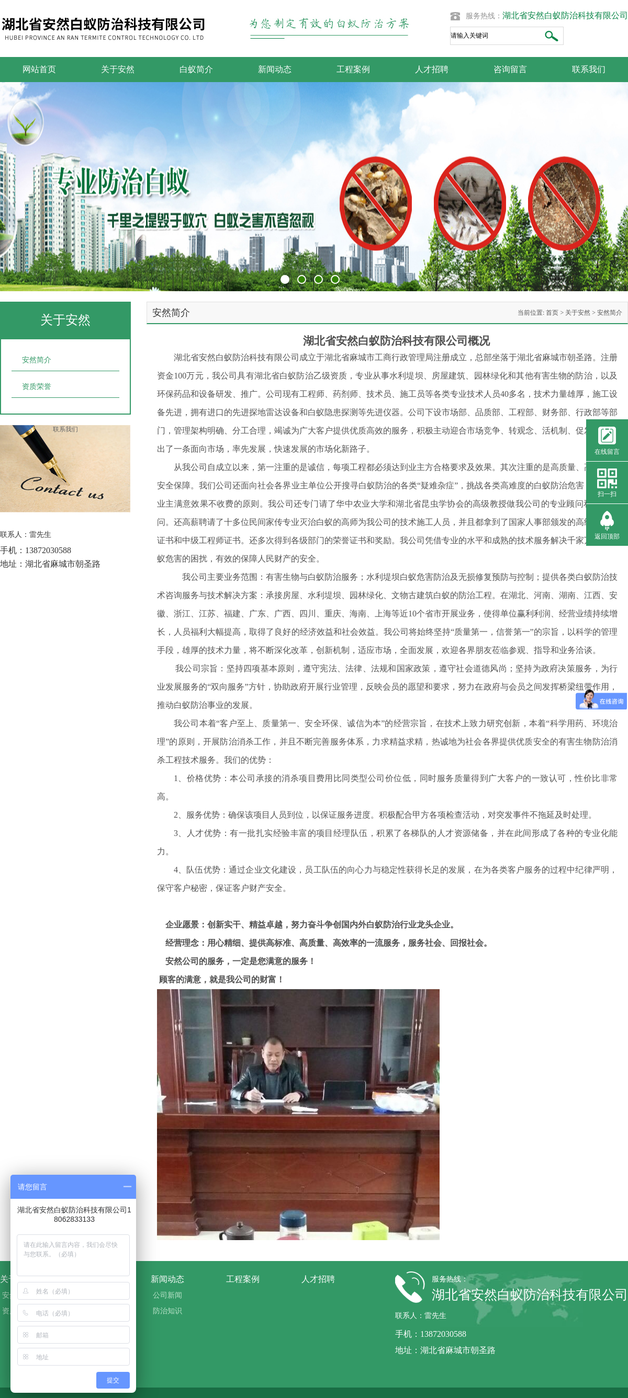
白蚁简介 (196, 69)
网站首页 (39, 69)
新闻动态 (274, 69)
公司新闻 (167, 1295)
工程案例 (353, 69)
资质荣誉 (36, 387)
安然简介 (36, 360)
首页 (552, 312)
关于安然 (117, 69)
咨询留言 (510, 69)
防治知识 (167, 1311)
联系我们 (588, 69)
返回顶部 (607, 536)
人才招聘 (431, 69)
